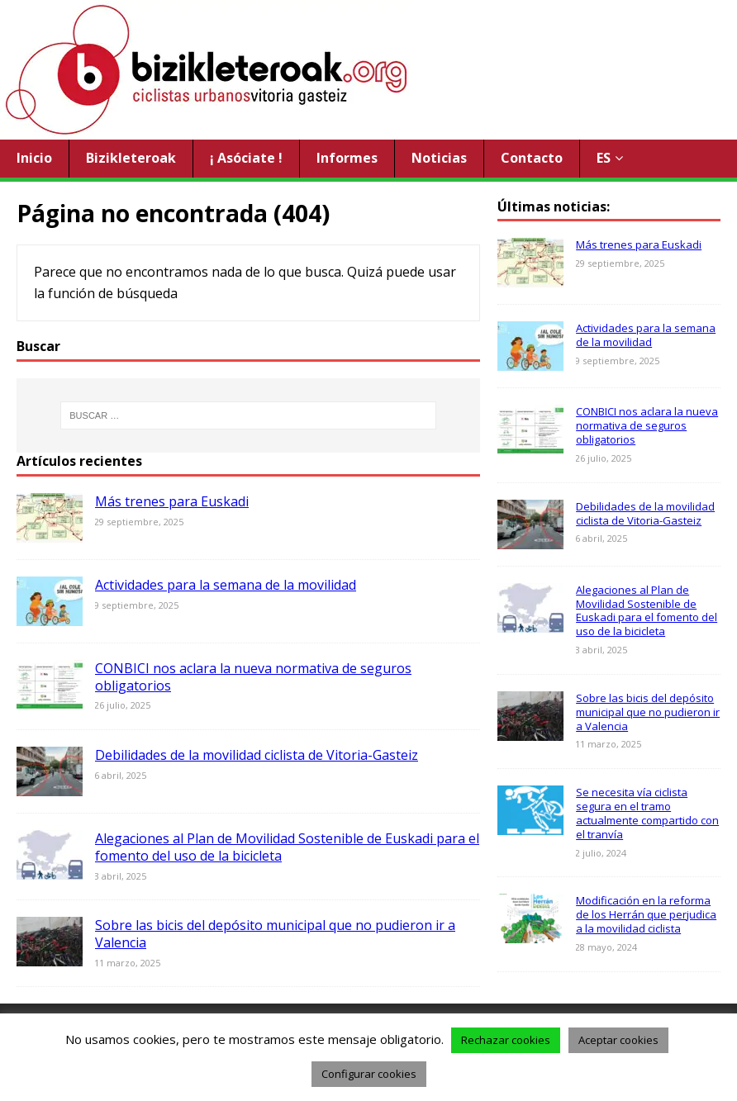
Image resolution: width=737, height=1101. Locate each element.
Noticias (439, 158)
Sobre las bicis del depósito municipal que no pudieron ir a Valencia (275, 934)
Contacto (532, 158)
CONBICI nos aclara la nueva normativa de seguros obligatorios (253, 677)
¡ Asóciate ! (246, 158)
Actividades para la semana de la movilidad (225, 585)
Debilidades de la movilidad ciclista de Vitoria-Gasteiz (256, 755)
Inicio (34, 158)
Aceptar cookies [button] (618, 1039)
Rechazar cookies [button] (505, 1039)
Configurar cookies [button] (368, 1073)
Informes (347, 158)
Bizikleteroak (131, 158)
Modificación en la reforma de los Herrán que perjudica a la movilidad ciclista (646, 914)
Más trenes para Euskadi (172, 501)
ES (604, 158)
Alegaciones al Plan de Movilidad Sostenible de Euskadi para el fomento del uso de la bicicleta (287, 847)
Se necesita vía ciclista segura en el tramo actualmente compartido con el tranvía (647, 813)
